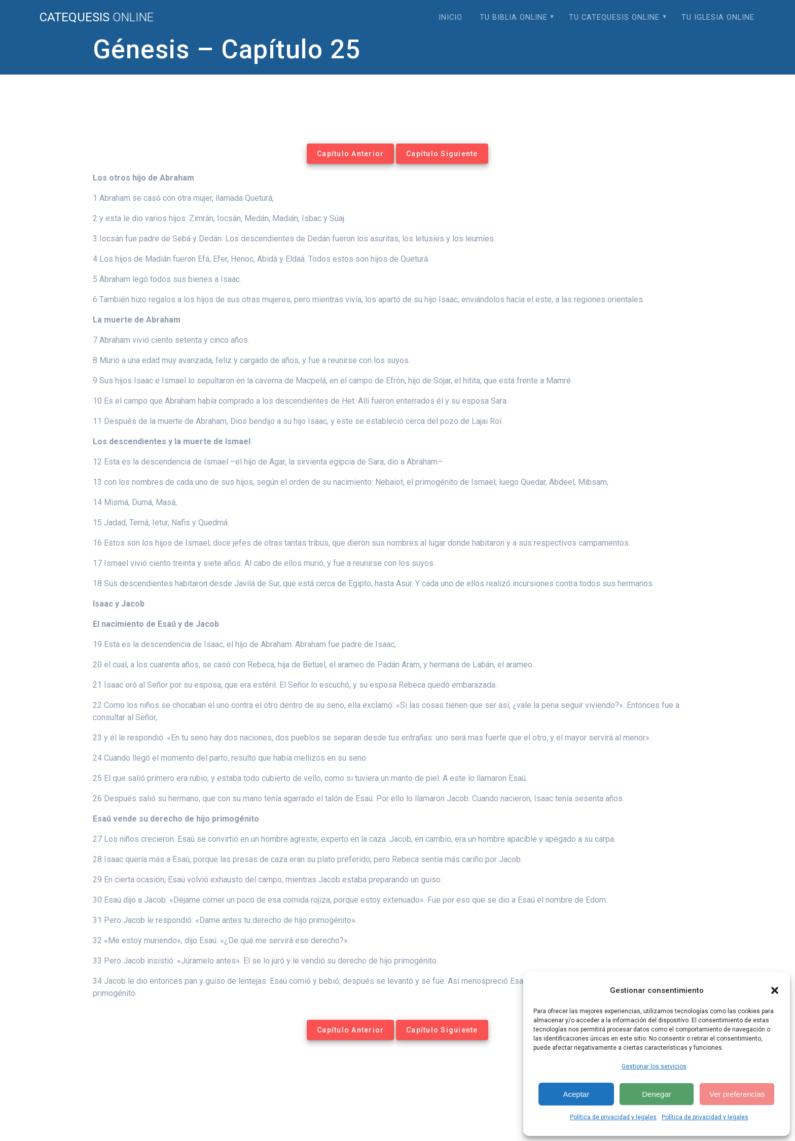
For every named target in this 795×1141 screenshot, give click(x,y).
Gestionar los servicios (654, 1066)
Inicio (450, 17)
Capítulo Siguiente (442, 154)
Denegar (656, 1094)
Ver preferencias (737, 1094)
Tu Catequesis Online (614, 17)
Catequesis (97, 17)
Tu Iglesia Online (717, 17)
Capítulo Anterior (350, 154)
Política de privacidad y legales (613, 1117)
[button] (775, 990)
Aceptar (576, 1094)
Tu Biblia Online (514, 17)
